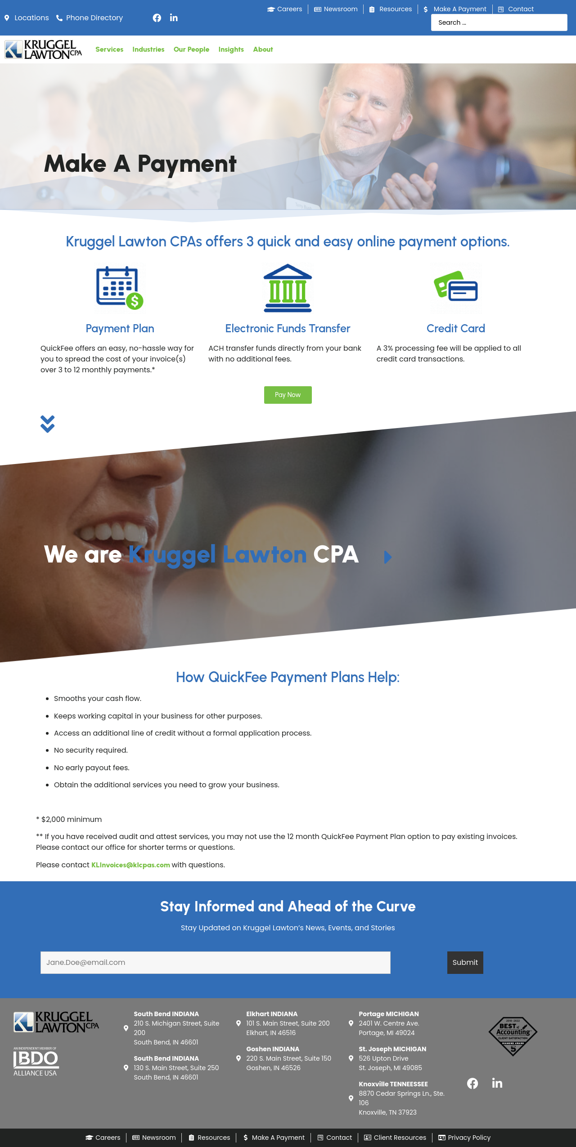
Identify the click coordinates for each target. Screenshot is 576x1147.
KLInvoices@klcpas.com (130, 865)
